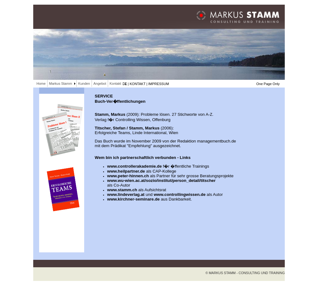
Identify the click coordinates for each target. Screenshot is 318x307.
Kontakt (115, 83)
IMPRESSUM (158, 84)
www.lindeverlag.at (125, 194)
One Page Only (267, 84)
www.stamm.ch (122, 189)
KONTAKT (138, 84)
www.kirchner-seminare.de (133, 199)
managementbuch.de (216, 141)
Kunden (84, 83)
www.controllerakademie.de (134, 166)
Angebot (99, 83)
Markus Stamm (60, 83)
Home (41, 83)
